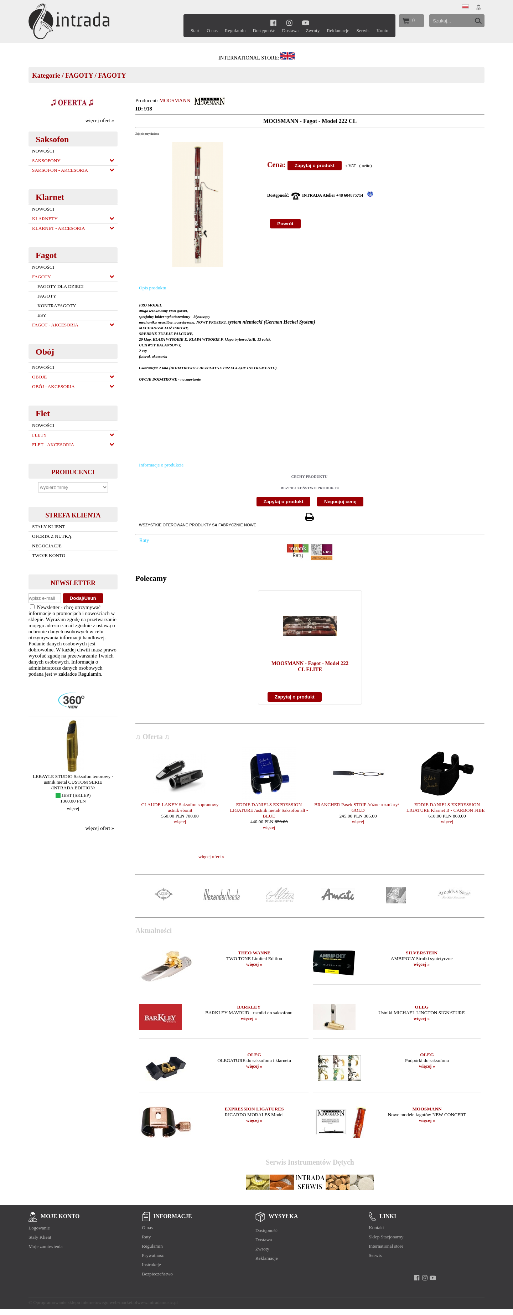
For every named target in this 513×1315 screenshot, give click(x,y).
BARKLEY (249, 1007)
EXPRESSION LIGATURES (254, 1109)
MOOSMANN (174, 100)
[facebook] (273, 23)
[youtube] (305, 23)
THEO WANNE (254, 952)
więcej (73, 808)
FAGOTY (79, 75)
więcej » (254, 964)
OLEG (422, 1007)
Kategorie (46, 75)
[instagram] (289, 23)
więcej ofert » (99, 120)
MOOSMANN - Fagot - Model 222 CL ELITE (309, 666)
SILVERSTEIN (421, 952)
